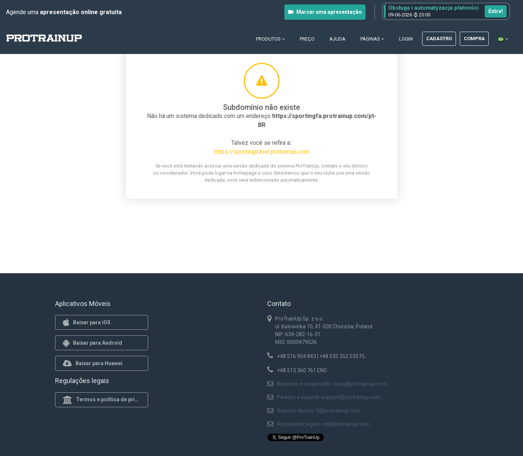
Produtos (270, 39)
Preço (307, 39)
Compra (474, 38)
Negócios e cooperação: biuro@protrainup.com (332, 384)
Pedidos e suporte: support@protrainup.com (329, 397)
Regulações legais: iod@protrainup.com (323, 424)
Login (406, 39)
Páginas (372, 39)
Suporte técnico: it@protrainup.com (318, 411)
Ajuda (337, 39)
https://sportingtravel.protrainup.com (261, 151)
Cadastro (439, 38)
